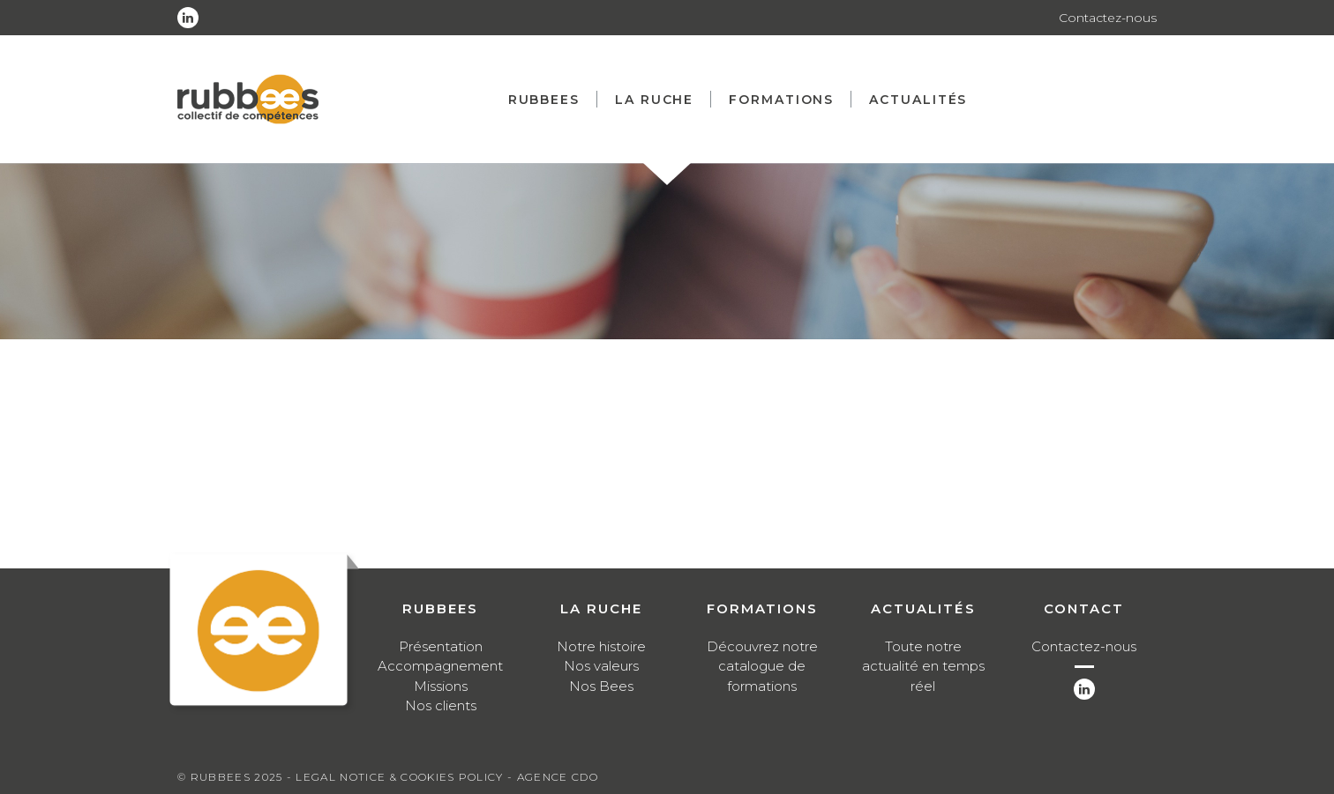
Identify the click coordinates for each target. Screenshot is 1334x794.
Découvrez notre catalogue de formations (762, 666)
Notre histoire (601, 646)
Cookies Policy (452, 776)
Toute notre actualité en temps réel (923, 666)
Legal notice (341, 776)
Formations (781, 100)
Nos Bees (601, 686)
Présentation (441, 646)
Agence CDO (557, 776)
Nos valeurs (601, 665)
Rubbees (544, 100)
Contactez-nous (1108, 18)
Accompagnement (440, 665)
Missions (441, 686)
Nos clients (440, 705)
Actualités (918, 100)
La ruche (654, 100)
